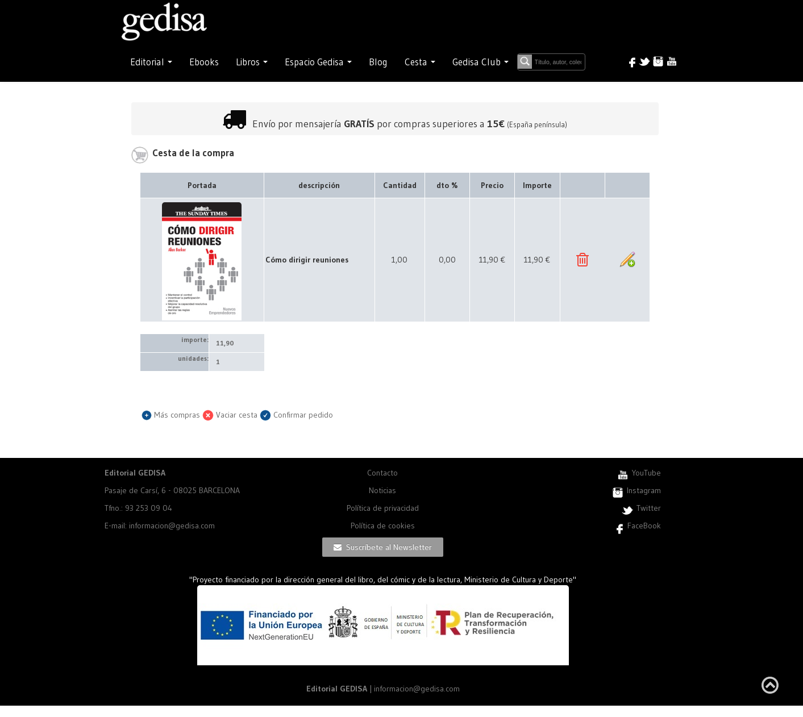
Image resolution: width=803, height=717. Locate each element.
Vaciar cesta (229, 415)
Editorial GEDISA (135, 473)
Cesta (420, 62)
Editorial (151, 62)
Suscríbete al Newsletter (383, 547)
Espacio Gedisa (318, 62)
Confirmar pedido (296, 415)
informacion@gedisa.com (417, 688)
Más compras (171, 415)
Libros (252, 62)
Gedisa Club (480, 62)
